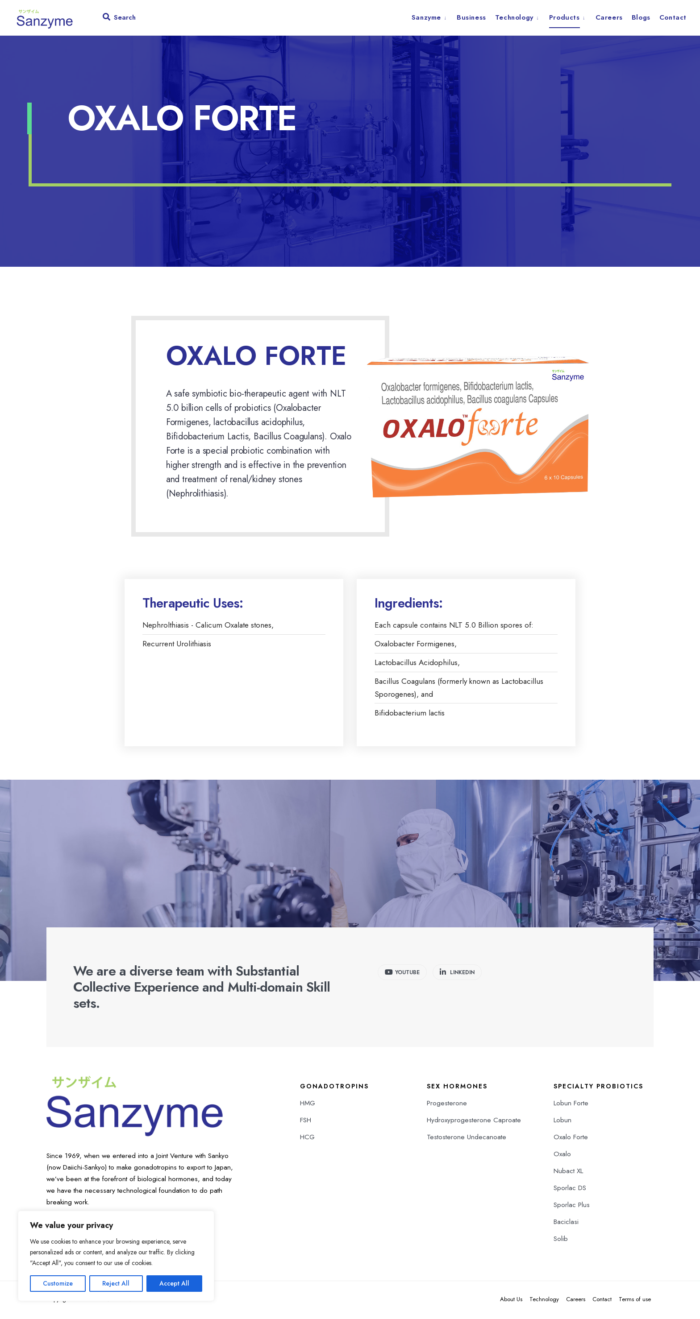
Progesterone (447, 1104)
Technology (514, 17)
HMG (307, 1104)
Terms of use (635, 1300)
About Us (511, 1300)
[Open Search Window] (119, 19)
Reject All (115, 1283)
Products (564, 17)
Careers (609, 17)
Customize (58, 1283)
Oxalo (562, 1155)
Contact (673, 17)
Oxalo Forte (571, 1138)
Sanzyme (426, 17)
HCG (307, 1138)
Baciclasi (566, 1223)
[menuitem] (432, 17)
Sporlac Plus (572, 1206)
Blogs (641, 17)
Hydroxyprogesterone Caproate (474, 1121)
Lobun (562, 1121)
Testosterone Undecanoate (466, 1138)
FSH (305, 1121)
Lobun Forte (571, 1104)
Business (471, 17)
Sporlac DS (570, 1189)
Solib (561, 1240)
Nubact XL (568, 1172)
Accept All (174, 1283)
